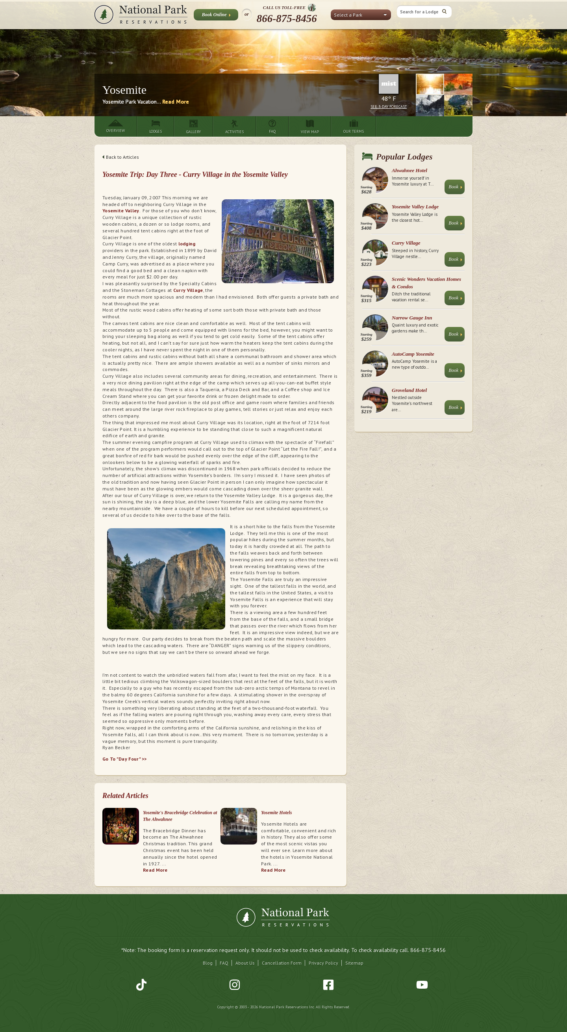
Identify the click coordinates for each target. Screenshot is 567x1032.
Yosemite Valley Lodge (415, 207)
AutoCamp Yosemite (413, 354)
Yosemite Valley (120, 210)
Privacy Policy (323, 963)
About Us (245, 963)
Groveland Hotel (409, 390)
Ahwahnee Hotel (409, 170)
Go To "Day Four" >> (124, 759)
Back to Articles (120, 157)
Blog (208, 963)
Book (455, 188)
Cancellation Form (282, 963)
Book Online (216, 16)
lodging (186, 244)
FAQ (224, 963)
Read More (175, 101)
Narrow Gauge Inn (412, 318)
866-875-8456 (287, 18)
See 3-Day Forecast (389, 106)
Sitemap (354, 963)
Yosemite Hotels (276, 812)
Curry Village (188, 290)
